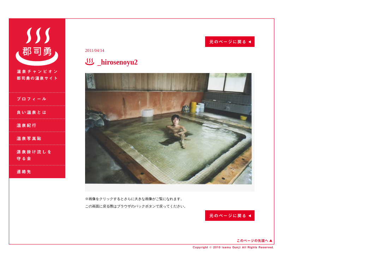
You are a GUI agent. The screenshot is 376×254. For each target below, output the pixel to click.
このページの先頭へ (254, 240)
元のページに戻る (170, 41)
